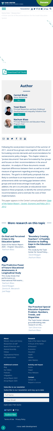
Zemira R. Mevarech (10, 288)
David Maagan (35, 254)
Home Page (6, 13)
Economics (32, 349)
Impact (30, 370)
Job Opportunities (10, 357)
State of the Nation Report (37, 341)
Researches (15, 13)
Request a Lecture (34, 382)
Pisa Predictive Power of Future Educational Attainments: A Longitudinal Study (13, 269)
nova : (19, 426)
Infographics (8, 375)
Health (30, 355)
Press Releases (33, 373)
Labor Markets (33, 360)
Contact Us (32, 380)
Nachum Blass (35, 257)
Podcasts (7, 373)
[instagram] (39, 9)
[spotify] (41, 9)
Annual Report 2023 (10, 378)
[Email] (3, 139)
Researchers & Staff (10, 344)
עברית (16, 410)
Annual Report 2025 (10, 381)
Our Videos (7, 370)
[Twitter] (34, 9)
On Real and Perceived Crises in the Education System (13, 239)
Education (31, 352)
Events (30, 367)
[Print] (8, 139)
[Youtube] (32, 9)
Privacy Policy (20, 419)
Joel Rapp (6, 291)
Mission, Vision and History (13, 341)
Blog (5, 367)
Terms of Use (9, 419)
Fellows (6, 352)
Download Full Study (16, 72)
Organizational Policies (11, 355)
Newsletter (25, 9)
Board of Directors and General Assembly (11, 347)
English (8, 410)
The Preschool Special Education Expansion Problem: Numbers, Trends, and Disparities (39, 312)
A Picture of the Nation (36, 344)
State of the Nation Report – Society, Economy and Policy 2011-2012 (26, 203)
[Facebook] (36, 9)
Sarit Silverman (35, 327)
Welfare (30, 357)
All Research (32, 346)
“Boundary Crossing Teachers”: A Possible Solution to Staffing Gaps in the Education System (39, 241)
